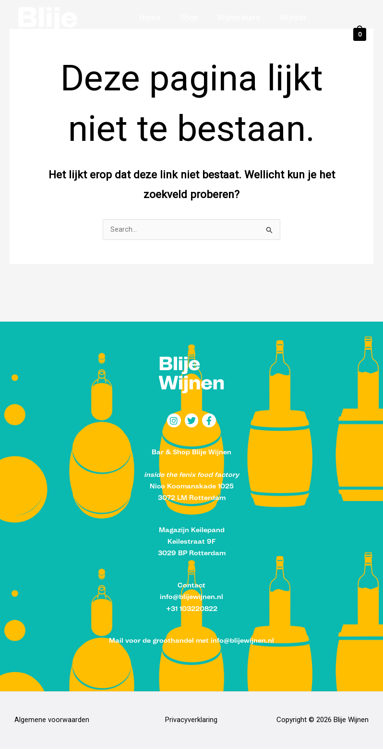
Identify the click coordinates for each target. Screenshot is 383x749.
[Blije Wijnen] (65, 33)
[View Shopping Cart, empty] (359, 34)
